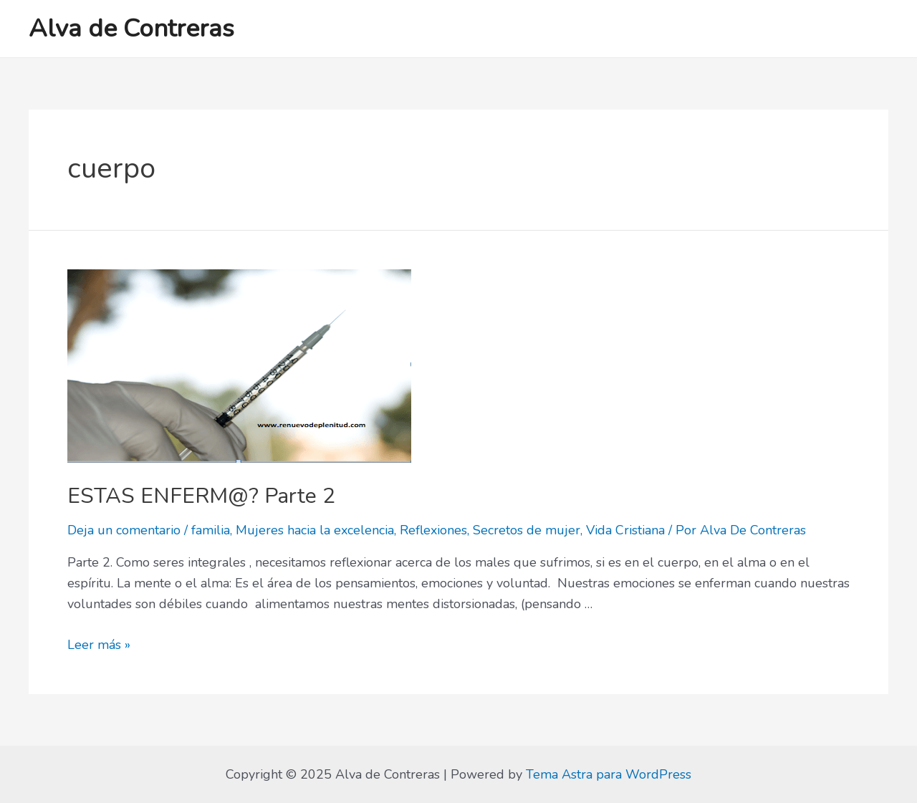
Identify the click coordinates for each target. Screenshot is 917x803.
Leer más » (98, 644)
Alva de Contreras (131, 28)
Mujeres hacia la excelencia (315, 530)
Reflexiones (433, 530)
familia (210, 530)
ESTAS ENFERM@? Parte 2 (201, 496)
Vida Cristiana (625, 530)
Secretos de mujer (526, 530)
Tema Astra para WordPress (608, 774)
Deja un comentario (124, 530)
